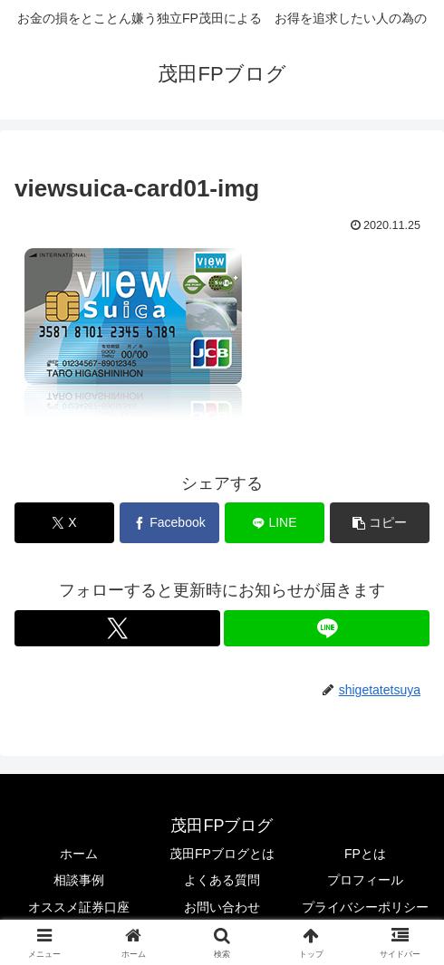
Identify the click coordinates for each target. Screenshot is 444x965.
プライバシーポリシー (365, 907)
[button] (380, 522)
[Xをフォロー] (117, 628)
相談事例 (78, 880)
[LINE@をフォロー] (327, 628)
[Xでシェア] (64, 522)
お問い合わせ (222, 907)
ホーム (79, 853)
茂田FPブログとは (222, 853)
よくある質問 (222, 880)
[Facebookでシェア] (169, 522)
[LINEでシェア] (274, 522)
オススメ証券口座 (79, 907)
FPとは (365, 853)
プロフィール (365, 880)
